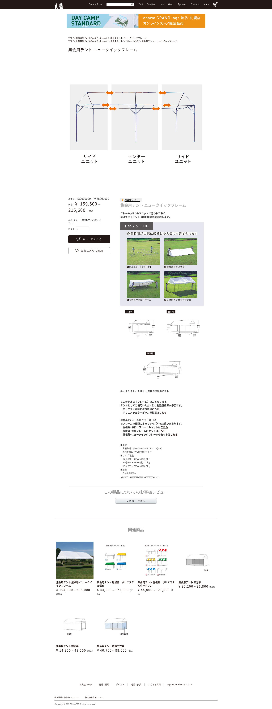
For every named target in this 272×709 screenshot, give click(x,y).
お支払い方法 (85, 684)
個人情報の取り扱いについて (66, 697)
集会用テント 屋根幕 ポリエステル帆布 (115, 583)
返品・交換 (136, 684)
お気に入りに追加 (92, 250)
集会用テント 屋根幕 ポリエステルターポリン (156, 583)
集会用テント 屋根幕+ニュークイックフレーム (74, 583)
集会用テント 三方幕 (189, 582)
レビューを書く (136, 500)
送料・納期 (104, 684)
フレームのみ (132, 41)
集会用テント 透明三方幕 (110, 646)
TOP (70, 38)
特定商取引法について (94, 697)
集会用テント (116, 41)
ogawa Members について (180, 684)
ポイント (120, 684)
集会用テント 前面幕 (67, 646)
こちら (155, 409)
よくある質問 (154, 684)
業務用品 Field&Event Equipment (92, 38)
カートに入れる (92, 239)
